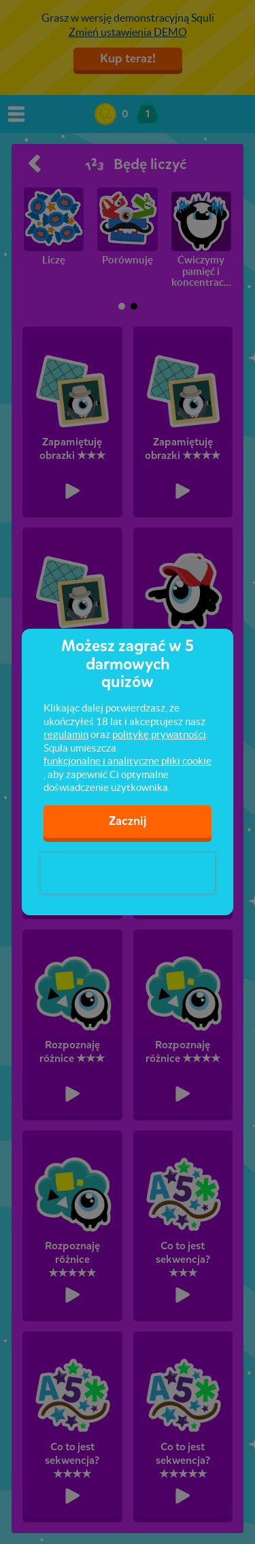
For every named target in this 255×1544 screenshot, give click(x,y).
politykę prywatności (159, 734)
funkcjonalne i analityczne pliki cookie (127, 761)
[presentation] (128, 873)
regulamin (66, 734)
